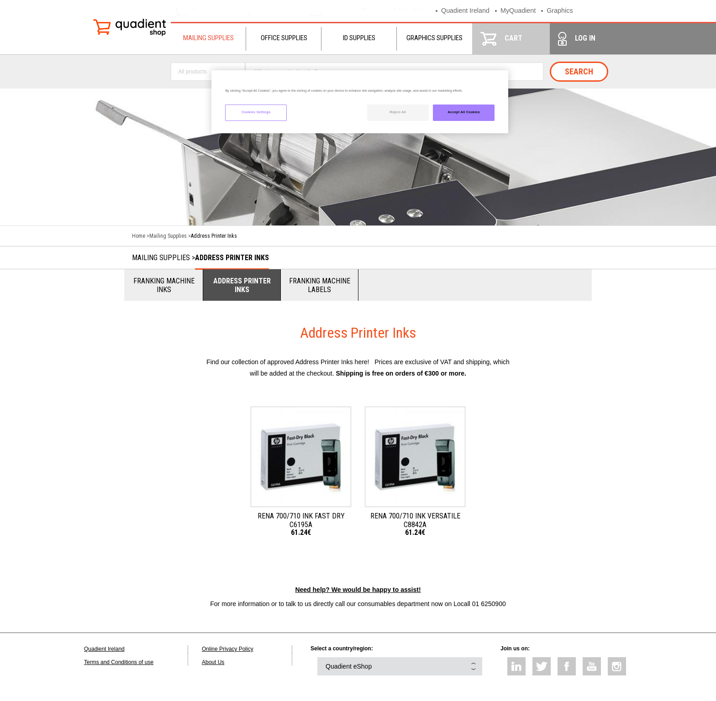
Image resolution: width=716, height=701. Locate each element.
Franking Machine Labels (319, 285)
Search (579, 71)
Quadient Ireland (466, 11)
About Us (213, 662)
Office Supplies (284, 38)
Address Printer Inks (232, 257)
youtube (592, 666)
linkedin (516, 666)
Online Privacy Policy (227, 649)
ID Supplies (359, 38)
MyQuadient (521, 11)
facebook (567, 666)
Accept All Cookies (464, 112)
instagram (617, 666)
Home (138, 236)
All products (192, 71)
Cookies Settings (256, 112)
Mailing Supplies (208, 38)
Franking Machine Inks (164, 285)
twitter (541, 666)
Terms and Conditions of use (118, 662)
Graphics (564, 11)
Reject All (398, 112)
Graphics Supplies (434, 38)
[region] (359, 102)
